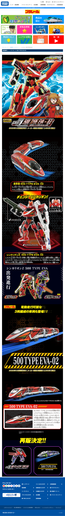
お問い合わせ (37, 507)
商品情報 (24, 487)
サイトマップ (58, 507)
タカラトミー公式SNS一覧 (8, 489)
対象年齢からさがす (40, 487)
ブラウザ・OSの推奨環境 (28, 507)
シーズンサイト (25, 491)
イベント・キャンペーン (56, 495)
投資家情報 (38, 498)
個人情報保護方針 (17, 507)
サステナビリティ (55, 487)
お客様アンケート (55, 491)
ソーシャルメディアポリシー (48, 507)
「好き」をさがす (27, 498)
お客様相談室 (53, 484)
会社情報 (38, 495)
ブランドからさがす (26, 495)
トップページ (26, 484)
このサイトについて (8, 507)
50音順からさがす (40, 491)
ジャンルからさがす (40, 484)
